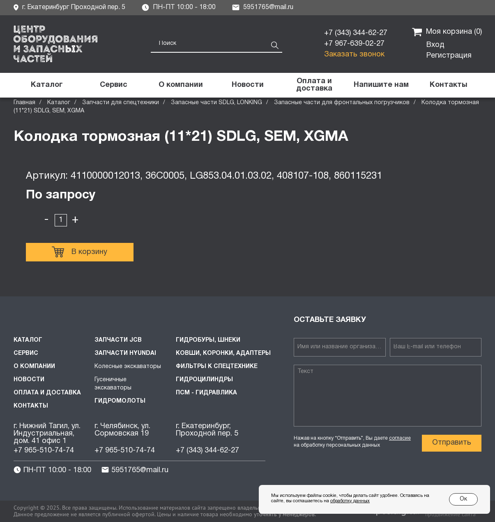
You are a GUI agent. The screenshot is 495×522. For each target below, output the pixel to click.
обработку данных (350, 501)
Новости (29, 379)
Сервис (26, 353)
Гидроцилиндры (204, 379)
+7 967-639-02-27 (354, 43)
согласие (400, 438)
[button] (381, 85)
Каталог (58, 102)
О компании (34, 366)
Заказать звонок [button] (354, 54)
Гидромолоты (119, 401)
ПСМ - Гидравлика (206, 393)
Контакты (31, 406)
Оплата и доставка (47, 393)
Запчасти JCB (118, 340)
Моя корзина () (447, 32)
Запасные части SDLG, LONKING (216, 102)
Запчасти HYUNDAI (125, 353)
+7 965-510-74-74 (44, 450)
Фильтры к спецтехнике (217, 366)
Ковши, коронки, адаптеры (223, 353)
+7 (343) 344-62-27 (355, 33)
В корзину (79, 252)
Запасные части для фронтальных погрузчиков (342, 102)
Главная (24, 102)
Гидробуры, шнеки (208, 340)
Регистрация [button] (449, 55)
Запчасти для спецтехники (120, 102)
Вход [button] (435, 45)
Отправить (451, 442)
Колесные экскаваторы (127, 366)
